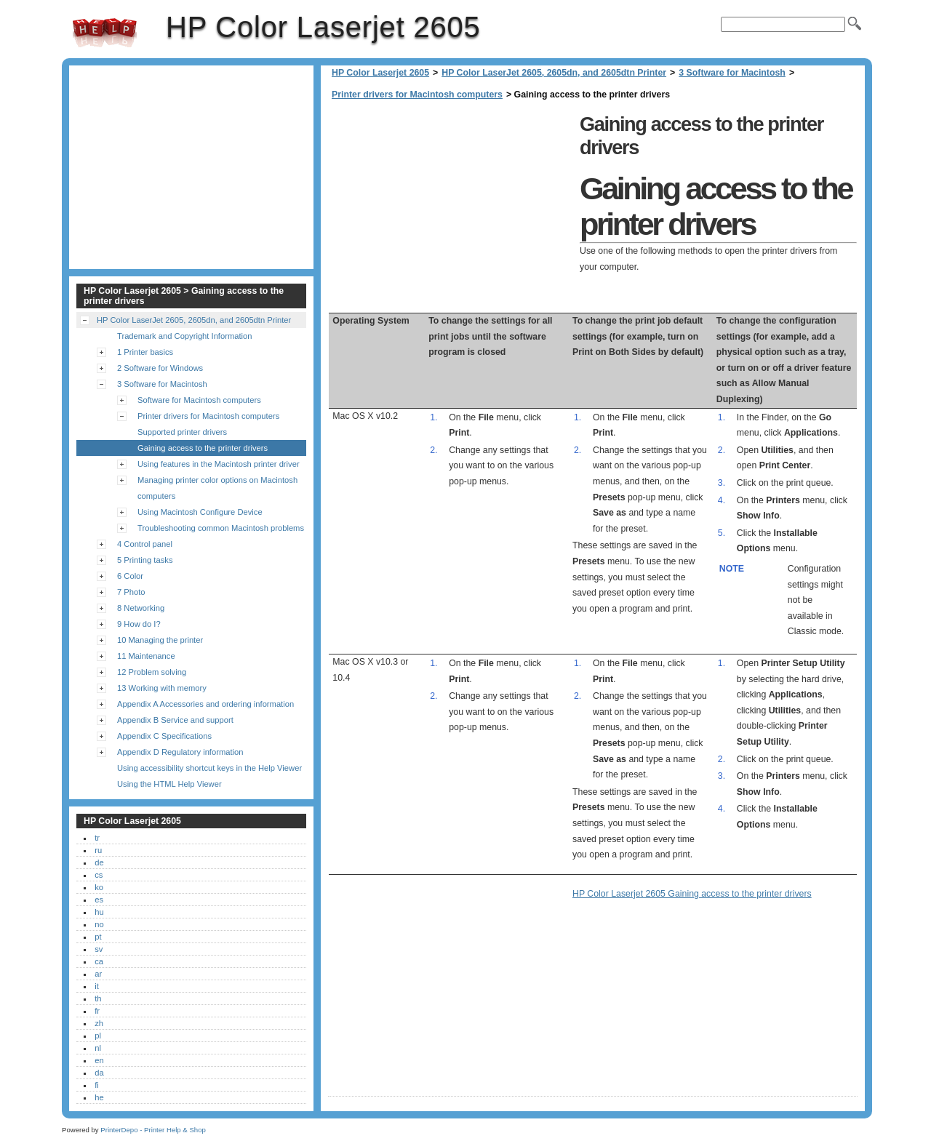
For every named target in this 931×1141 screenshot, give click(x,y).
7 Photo (131, 592)
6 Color (130, 576)
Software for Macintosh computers (199, 400)
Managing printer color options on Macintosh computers (217, 488)
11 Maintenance (146, 656)
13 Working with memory (162, 688)
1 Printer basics (145, 352)
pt (98, 936)
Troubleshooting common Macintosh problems (220, 528)
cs (99, 874)
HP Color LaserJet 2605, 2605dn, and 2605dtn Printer (553, 73)
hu (99, 912)
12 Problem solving (151, 672)
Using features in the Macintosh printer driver (218, 464)
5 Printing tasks (144, 560)
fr (97, 1010)
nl (98, 1048)
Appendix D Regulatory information (180, 752)
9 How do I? (139, 624)
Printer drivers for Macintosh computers (417, 94)
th (98, 998)
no (99, 924)
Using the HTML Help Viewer (169, 784)
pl (98, 1035)
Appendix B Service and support (175, 720)
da (99, 1072)
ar (98, 973)
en (99, 1060)
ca (99, 961)
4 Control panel (144, 544)
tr (97, 837)
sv (99, 949)
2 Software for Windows (160, 368)
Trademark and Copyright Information (184, 336)
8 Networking (140, 608)
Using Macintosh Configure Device (200, 512)
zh (99, 1023)
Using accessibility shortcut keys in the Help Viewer (209, 768)
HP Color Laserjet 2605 (105, 32)
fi (97, 1085)
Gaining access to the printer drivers (202, 448)
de (99, 862)
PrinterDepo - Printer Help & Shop (153, 1130)
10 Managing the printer (160, 640)
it (97, 986)
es (99, 899)
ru (98, 850)
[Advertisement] (450, 211)
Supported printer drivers (182, 432)
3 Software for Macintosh (732, 73)
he (99, 1097)
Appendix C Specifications (164, 736)
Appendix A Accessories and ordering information (205, 704)
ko (99, 887)
